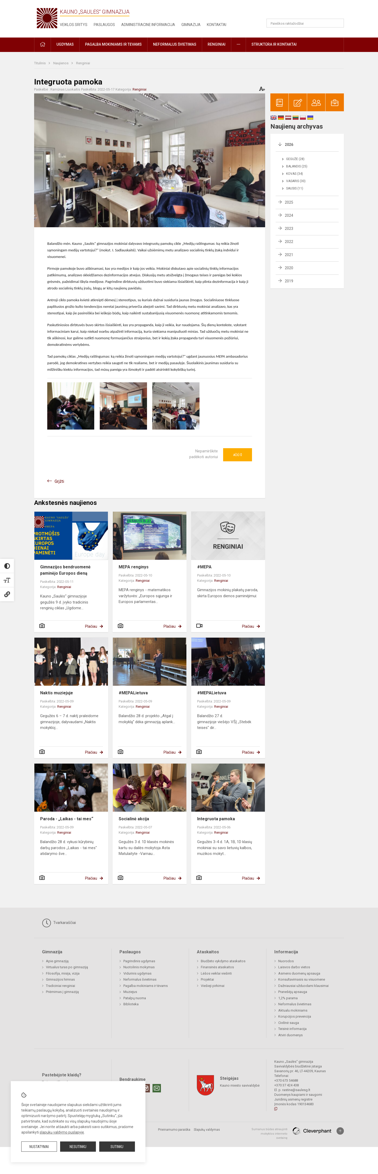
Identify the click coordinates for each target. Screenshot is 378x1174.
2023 (289, 228)
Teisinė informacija (292, 1029)
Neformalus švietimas (139, 979)
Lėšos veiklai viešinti (216, 973)
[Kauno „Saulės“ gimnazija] (47, 17)
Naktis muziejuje (56, 692)
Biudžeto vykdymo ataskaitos (223, 961)
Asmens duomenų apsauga (299, 973)
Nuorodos (286, 961)
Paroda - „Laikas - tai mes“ (66, 818)
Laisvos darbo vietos (294, 967)
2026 (289, 144)
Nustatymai (39, 1147)
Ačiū (237, 455)
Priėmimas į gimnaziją (62, 992)
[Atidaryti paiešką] (338, 23)
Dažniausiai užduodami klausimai (303, 986)
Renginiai (83, 63)
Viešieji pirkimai (212, 986)
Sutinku (117, 1147)
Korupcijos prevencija (294, 1016)
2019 (289, 281)
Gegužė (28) (295, 159)
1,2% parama (288, 998)
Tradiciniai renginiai (60, 986)
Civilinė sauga (288, 1023)
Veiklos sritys (73, 25)
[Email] (157, 1088)
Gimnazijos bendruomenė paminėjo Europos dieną (65, 570)
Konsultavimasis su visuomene (301, 979)
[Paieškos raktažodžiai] (305, 23)
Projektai (207, 979)
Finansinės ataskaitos (217, 967)
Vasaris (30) (296, 181)
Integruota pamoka (216, 818)
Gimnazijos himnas (60, 979)
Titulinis (40, 63)
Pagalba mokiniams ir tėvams (145, 986)
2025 (289, 202)
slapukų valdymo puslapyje (62, 1132)
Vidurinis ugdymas (137, 973)
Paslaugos (104, 25)
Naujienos (61, 63)
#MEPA (204, 566)
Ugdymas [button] (65, 44)
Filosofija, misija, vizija (63, 973)
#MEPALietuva (133, 692)
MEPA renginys (134, 566)
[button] (308, 11)
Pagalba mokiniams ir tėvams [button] (113, 44)
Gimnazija (191, 25)
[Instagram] (145, 1088)
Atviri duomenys (290, 1035)
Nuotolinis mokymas (139, 967)
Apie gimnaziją (57, 961)
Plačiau (91, 626)
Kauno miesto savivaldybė (240, 1085)
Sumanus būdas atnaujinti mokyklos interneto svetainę (269, 1134)
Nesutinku (78, 1147)
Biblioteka (131, 1004)
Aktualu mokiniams (292, 1010)
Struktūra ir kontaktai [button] (274, 44)
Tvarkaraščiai (59, 922)
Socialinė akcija (134, 818)
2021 (289, 255)
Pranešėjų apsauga (292, 992)
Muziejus (130, 992)
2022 (289, 242)
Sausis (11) (294, 188)
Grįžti (59, 481)
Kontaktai (216, 25)
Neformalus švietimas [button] (174, 44)
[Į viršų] (340, 1131)
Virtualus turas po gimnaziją (67, 967)
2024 (289, 215)
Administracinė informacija (148, 25)
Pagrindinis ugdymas (139, 961)
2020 (289, 268)
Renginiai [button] (216, 44)
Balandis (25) (296, 166)
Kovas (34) (294, 174)
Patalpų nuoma (134, 998)
